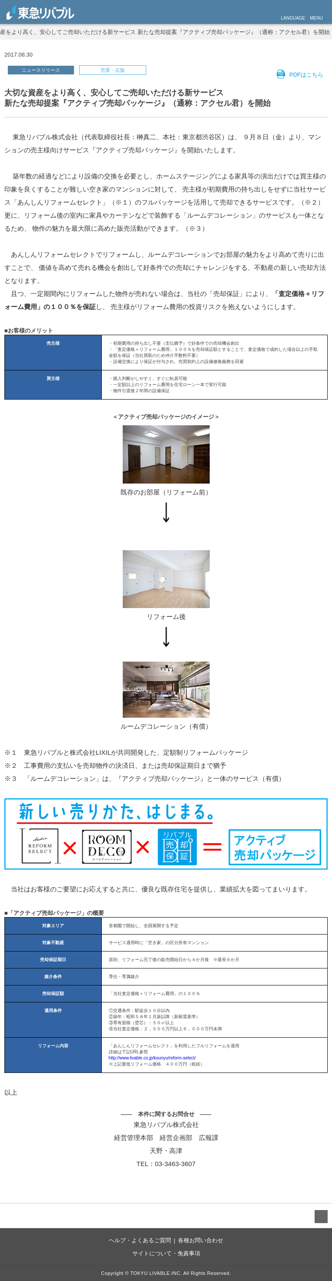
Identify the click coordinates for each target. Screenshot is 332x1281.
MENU (316, 18)
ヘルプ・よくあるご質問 (140, 1240)
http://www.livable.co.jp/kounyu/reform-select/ (152, 1058)
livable (40, 12)
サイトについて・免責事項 (166, 1253)
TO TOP (321, 1216)
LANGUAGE (293, 18)
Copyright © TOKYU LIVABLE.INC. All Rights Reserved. (166, 1273)
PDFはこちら (306, 74)
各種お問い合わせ (200, 1240)
